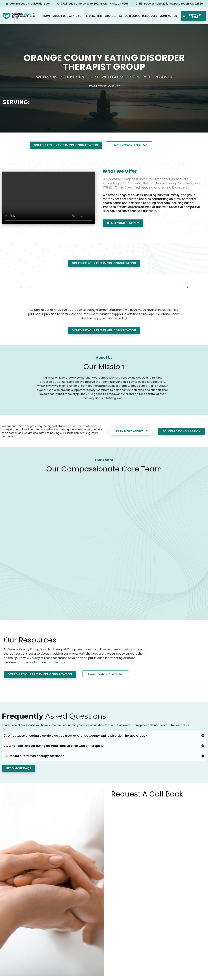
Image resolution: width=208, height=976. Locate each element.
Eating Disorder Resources (138, 16)
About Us (59, 16)
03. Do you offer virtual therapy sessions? (34, 756)
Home (46, 16)
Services (110, 16)
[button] (25, 287)
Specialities (94, 16)
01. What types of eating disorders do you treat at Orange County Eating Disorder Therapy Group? (75, 736)
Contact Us (168, 16)
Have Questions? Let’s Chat (129, 145)
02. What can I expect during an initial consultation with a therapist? (53, 746)
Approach (76, 16)
